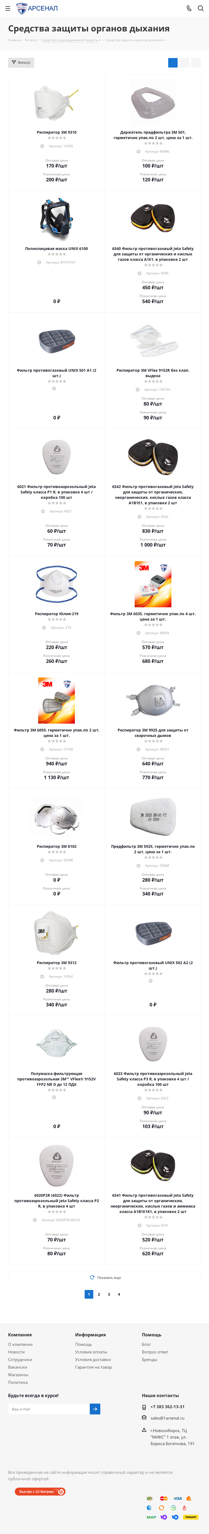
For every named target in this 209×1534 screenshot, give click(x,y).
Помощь (83, 1344)
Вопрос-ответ (155, 1352)
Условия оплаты (91, 1352)
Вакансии (17, 1367)
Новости (16, 1352)
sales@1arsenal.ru (167, 1418)
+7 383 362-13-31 (168, 1406)
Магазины (18, 1374)
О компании (20, 1344)
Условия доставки (93, 1359)
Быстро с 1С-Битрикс (36, 1492)
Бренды (149, 1359)
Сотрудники (20, 1359)
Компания (20, 1335)
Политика (18, 1382)
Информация (90, 1335)
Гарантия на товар (93, 1367)
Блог (146, 1344)
